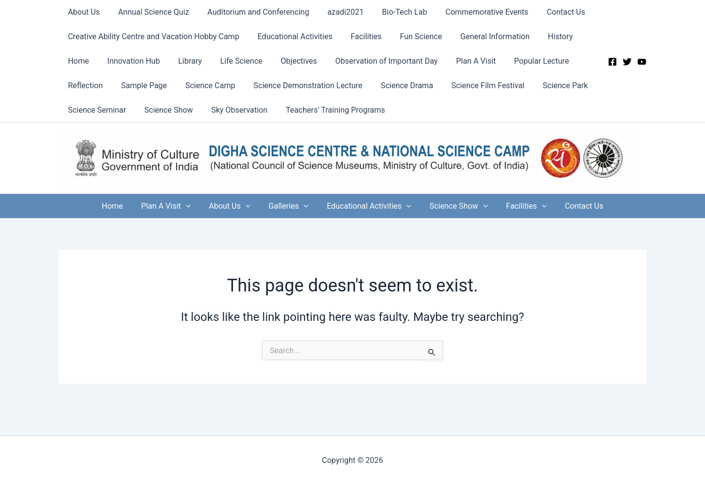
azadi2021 (336, 12)
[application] (192, 206)
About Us (82, 12)
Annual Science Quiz (149, 12)
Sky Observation (233, 110)
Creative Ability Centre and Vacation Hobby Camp (152, 36)
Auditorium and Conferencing (252, 12)
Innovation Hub (129, 61)
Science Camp (204, 85)
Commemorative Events (473, 12)
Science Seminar (96, 110)
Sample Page (140, 85)
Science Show (165, 110)
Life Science (232, 61)
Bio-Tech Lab (392, 12)
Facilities (359, 36)
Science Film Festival (473, 85)
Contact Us (549, 12)
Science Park (548, 85)
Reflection (84, 85)
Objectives (287, 61)
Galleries (290, 206)
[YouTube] (641, 61)
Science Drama (395, 85)
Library (183, 61)
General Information (483, 36)
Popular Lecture (521, 61)
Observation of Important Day (372, 61)
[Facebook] (612, 61)
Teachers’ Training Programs (326, 110)
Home (77, 61)
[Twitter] (627, 61)
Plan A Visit (459, 61)
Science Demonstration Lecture (298, 85)
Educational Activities (291, 36)
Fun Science (412, 36)
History (546, 36)
